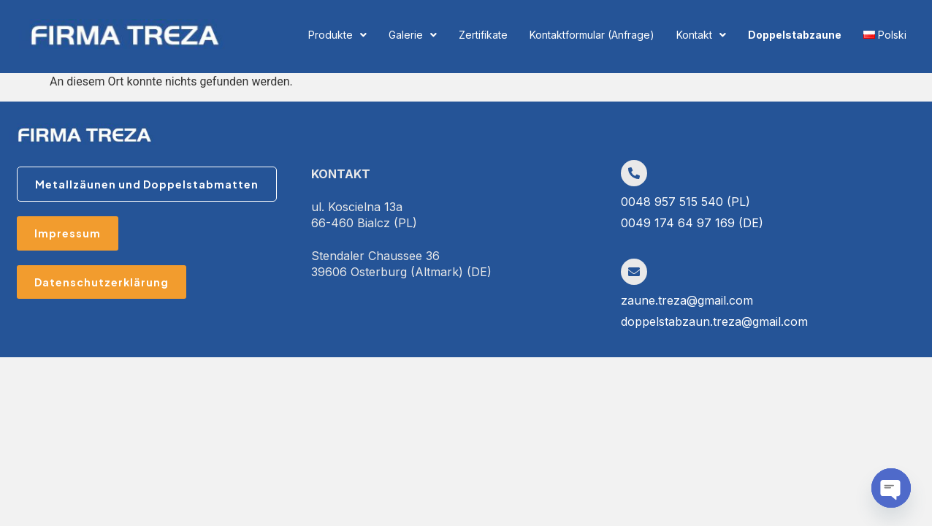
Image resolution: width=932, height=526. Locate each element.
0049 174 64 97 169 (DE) (692, 223)
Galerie (413, 34)
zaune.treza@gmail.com (687, 300)
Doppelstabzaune (794, 34)
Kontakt (701, 34)
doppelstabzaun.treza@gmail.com (714, 321)
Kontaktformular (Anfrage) (592, 34)
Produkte (337, 34)
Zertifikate (483, 34)
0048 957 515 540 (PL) (685, 201)
